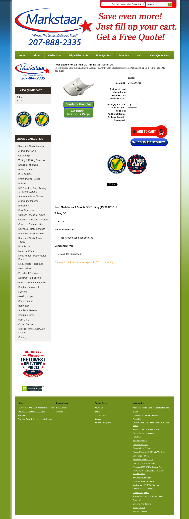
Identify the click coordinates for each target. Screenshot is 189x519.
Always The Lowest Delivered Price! (148, 496)
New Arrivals (61, 408)
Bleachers (23, 205)
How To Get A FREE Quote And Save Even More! (151, 424)
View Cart (98, 408)
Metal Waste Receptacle (31, 263)
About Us (137, 419)
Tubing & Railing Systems (31, 160)
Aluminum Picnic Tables (30, 196)
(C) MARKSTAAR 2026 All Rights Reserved (36, 408)
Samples (124, 55)
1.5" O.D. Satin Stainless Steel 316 (113, 68)
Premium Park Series (29, 179)
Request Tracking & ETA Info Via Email (149, 452)
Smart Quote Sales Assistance (145, 415)
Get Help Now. (118, 4)
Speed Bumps (25, 301)
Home (21, 55)
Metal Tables (24, 268)
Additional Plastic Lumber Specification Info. (151, 408)
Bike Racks (24, 246)
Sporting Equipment (28, 287)
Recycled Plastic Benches (31, 229)
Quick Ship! (24, 155)
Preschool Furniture (28, 273)
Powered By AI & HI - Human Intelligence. (35, 419)
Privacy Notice (139, 508)
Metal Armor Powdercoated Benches (32, 257)
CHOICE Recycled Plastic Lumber (31, 331)
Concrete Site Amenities (30, 224)
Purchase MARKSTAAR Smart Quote (148, 467)
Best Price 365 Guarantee (143, 489)
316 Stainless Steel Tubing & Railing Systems (76, 68)
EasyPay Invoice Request (143, 481)
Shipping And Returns (142, 504)
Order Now (54, 55)
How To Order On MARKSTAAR (146, 429)
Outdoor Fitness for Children (33, 219)
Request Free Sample (142, 448)
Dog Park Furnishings (29, 277)
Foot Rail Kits (25, 174)
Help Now (137, 437)
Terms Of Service (140, 511)
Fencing (22, 291)
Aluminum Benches (28, 201)
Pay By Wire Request (142, 477)
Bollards (22, 183)
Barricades (24, 305)
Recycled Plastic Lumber (31, 146)
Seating (22, 337)
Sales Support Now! (141, 456)
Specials (59, 411)
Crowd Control (25, 324)
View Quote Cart (135, 4)
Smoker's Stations (27, 310)
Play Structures (26, 210)
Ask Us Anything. (25, 415)
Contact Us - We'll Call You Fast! (146, 485)
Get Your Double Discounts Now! (31, 411)
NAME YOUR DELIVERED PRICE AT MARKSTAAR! (148, 472)
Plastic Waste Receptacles (32, 282)
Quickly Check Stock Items (144, 463)
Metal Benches (26, 251)
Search (97, 411)
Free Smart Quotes (141, 493)
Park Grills (23, 319)
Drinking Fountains (28, 165)
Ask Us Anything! (140, 441)
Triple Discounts (78, 55)
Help (139, 55)
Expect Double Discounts (143, 433)
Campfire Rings (26, 315)
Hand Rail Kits (25, 169)
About (36, 55)
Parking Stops (25, 296)
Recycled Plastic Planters (31, 233)
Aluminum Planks (27, 151)
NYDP (135, 411)
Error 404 (137, 500)
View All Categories (102, 423)
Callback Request (140, 445)
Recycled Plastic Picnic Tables (30, 240)
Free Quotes (103, 55)
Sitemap (97, 419)
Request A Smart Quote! (143, 459)
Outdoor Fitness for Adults (31, 215)
